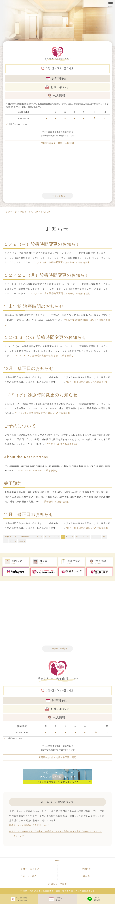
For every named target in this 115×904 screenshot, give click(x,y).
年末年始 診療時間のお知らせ (34, 306)
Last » (22, 541)
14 (93, 537)
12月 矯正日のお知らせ (29, 368)
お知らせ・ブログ (57, 884)
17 (5, 541)
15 (99, 537)
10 (72, 537)
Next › (13, 541)
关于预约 (13, 483)
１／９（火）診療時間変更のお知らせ (42, 244)
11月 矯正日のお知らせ (29, 514)
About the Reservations (26, 457)
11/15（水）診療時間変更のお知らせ (41, 394)
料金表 (86, 876)
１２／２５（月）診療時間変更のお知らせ (47, 275)
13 (88, 537)
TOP (57, 861)
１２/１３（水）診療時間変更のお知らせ (45, 337)
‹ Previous (24, 537)
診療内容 (86, 869)
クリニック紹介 (29, 876)
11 (77, 537)
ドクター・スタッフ (28, 869)
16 (104, 537)
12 (82, 537)
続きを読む (62, 262)
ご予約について (20, 425)
